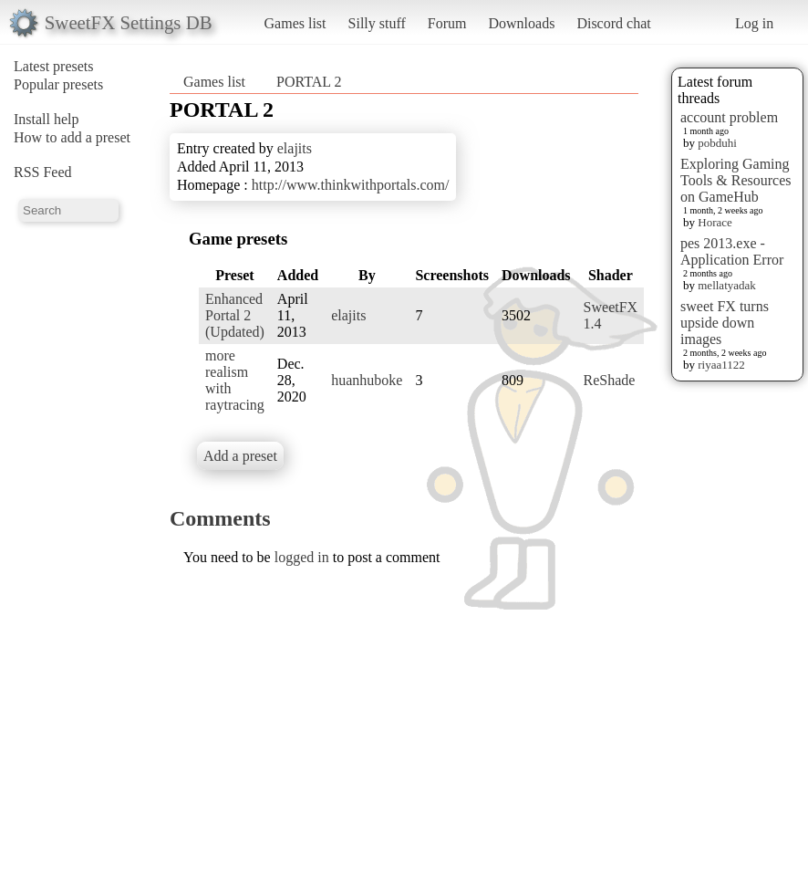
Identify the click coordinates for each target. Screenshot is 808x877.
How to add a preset (72, 137)
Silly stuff (377, 23)
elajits (294, 148)
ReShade (610, 380)
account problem (729, 117)
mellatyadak (727, 285)
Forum (447, 23)
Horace (715, 222)
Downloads (521, 23)
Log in (754, 23)
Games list (295, 23)
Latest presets (54, 66)
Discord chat (613, 23)
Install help (46, 119)
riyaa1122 (721, 364)
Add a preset (240, 456)
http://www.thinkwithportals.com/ (351, 185)
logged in (302, 557)
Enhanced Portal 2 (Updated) (234, 315)
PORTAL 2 (308, 81)
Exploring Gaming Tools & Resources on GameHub (736, 180)
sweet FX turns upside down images (724, 322)
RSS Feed (43, 172)
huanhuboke (366, 380)
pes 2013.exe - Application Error (731, 251)
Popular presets (58, 84)
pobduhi (717, 143)
